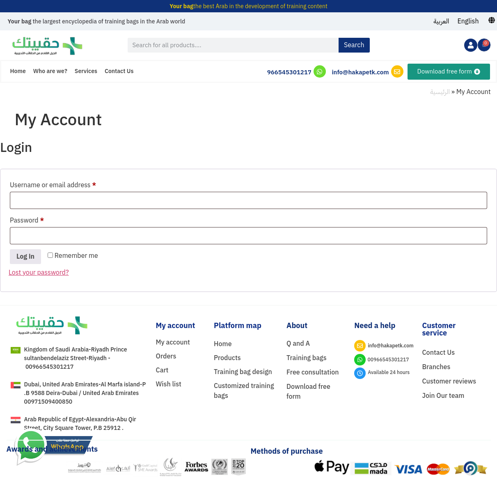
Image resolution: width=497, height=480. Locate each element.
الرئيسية (440, 92)
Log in (25, 257)
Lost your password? (39, 273)
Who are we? (50, 71)
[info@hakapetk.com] (397, 71)
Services (86, 71)
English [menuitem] (468, 21)
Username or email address (66, 184)
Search (354, 45)
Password (40, 219)
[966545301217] (320, 71)
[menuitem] (441, 21)
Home (18, 71)
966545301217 (289, 72)
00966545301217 (388, 359)
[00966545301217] (360, 359)
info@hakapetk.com (360, 72)
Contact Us (119, 71)
